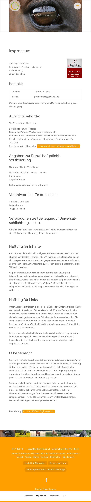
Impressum (41, 496)
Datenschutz (54, 496)
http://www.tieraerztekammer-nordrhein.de (58, 146)
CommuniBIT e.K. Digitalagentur (38, 411)
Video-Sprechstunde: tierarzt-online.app (45, 469)
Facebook (29, 496)
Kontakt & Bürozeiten (35, 463)
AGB (64, 496)
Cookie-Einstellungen (45, 489)
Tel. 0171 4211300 (58, 463)
